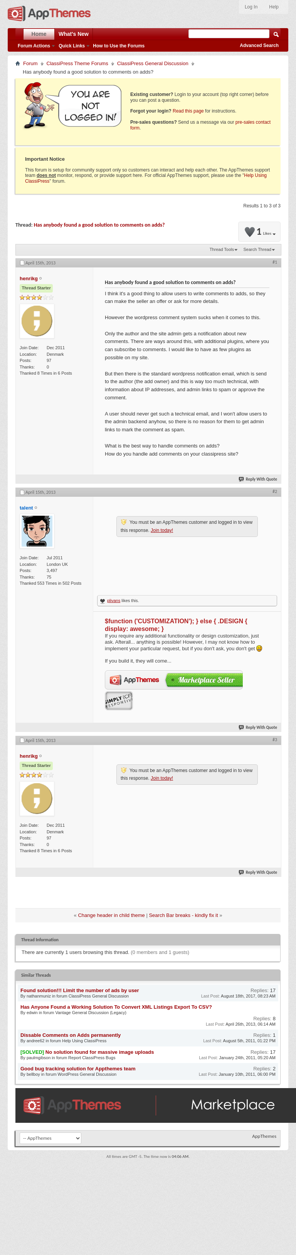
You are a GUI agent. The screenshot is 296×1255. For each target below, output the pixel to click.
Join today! (162, 530)
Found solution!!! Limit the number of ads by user (79, 990)
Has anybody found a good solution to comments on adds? (99, 225)
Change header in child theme (111, 915)
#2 (274, 491)
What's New (74, 34)
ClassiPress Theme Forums (77, 63)
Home (39, 34)
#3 (274, 739)
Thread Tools (222, 249)
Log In (251, 7)
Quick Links (72, 46)
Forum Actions (34, 46)
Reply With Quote (258, 479)
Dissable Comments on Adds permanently (70, 1035)
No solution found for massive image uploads (99, 1052)
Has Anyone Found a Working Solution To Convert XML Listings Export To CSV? (116, 1007)
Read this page (188, 111)
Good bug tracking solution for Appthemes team (78, 1069)
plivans (113, 600)
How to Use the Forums (119, 46)
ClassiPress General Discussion (152, 63)
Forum (30, 63)
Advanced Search (259, 45)
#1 (274, 262)
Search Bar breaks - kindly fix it (183, 915)
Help (274, 7)
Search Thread (257, 249)
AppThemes (264, 1136)
